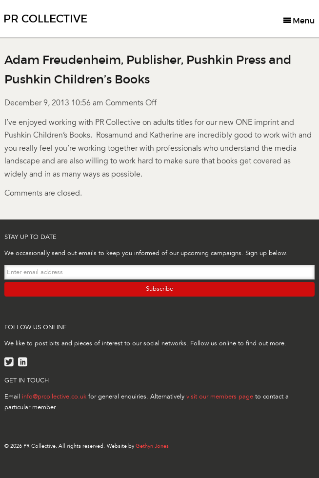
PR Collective (45, 18)
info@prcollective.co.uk (54, 396)
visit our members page (219, 396)
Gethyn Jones (152, 446)
